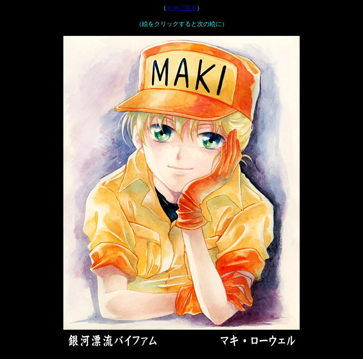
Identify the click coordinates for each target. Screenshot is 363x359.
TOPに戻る (181, 7)
